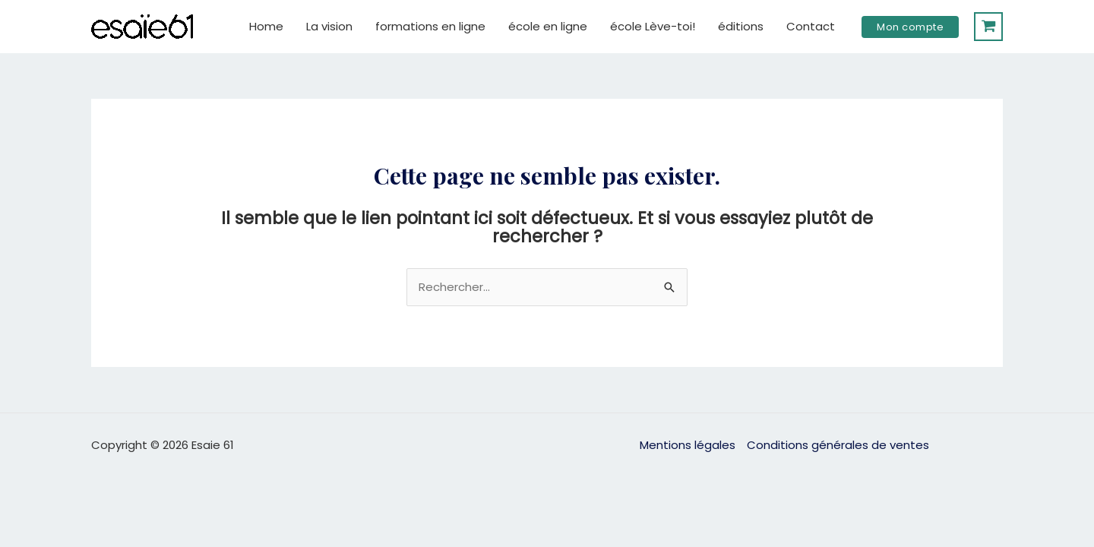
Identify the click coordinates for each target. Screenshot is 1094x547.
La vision (329, 26)
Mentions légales (687, 445)
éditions (741, 26)
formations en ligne (430, 26)
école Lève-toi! (652, 26)
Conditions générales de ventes (838, 445)
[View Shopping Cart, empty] (988, 26)
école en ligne (547, 26)
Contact (810, 26)
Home (266, 26)
